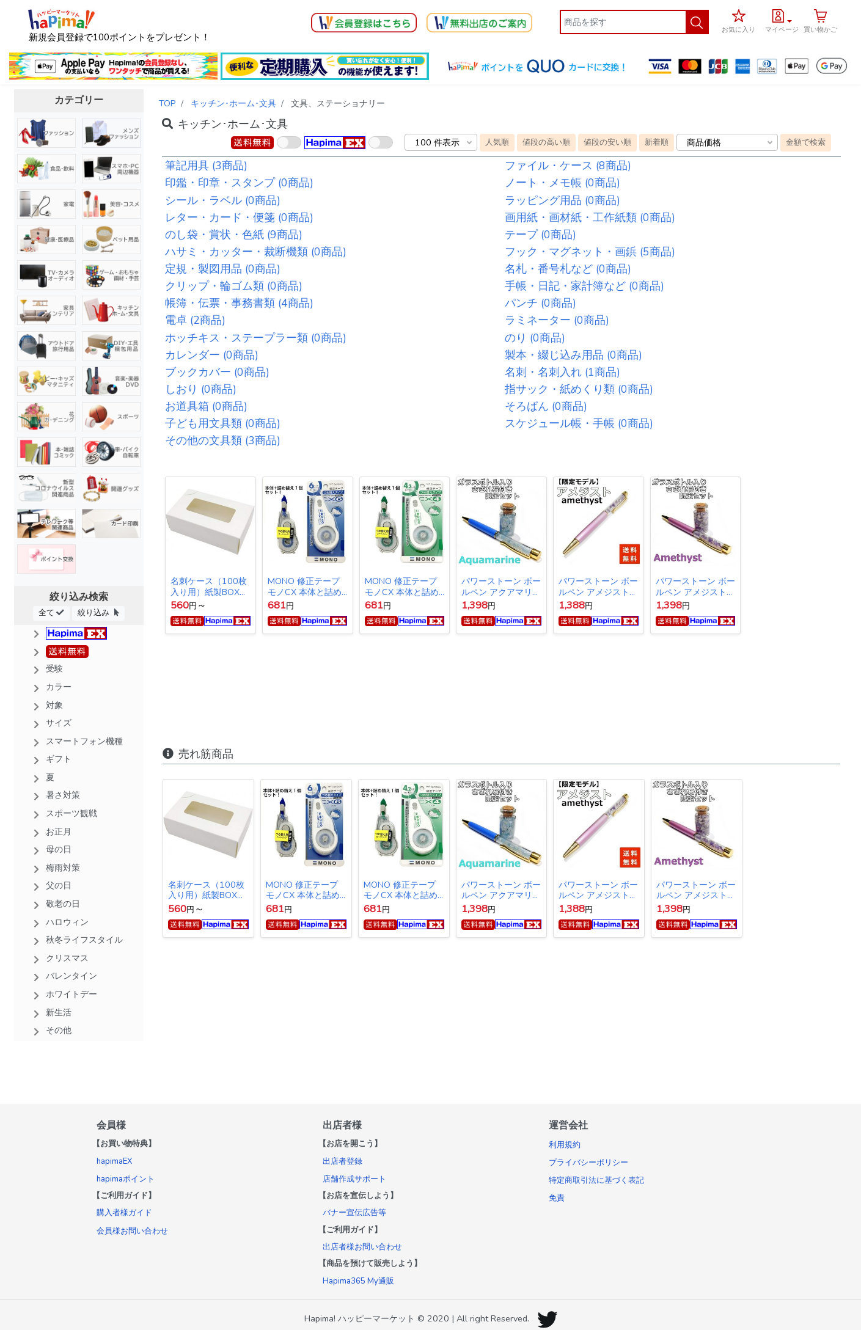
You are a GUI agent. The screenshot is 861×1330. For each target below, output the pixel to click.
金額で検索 (806, 142)
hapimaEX (114, 1161)
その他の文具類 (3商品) (222, 440)
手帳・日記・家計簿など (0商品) (584, 286)
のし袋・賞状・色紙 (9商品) (233, 234)
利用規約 (565, 1144)
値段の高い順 (546, 142)
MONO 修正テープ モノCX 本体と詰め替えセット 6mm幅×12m (305, 586)
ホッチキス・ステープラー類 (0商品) (255, 338)
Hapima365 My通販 (358, 1281)
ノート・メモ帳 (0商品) (562, 182)
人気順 (497, 142)
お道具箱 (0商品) (206, 406)
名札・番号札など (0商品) (568, 268)
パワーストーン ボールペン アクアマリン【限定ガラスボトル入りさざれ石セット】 (501, 586)
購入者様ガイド (124, 1212)
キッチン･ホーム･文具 (233, 103)
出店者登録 (342, 1161)
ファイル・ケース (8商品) (568, 165)
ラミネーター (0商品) (557, 320)
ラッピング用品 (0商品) (562, 200)
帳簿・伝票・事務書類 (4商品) (239, 303)
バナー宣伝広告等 (354, 1212)
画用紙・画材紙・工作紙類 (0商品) (590, 217)
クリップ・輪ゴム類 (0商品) (233, 286)
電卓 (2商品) (195, 320)
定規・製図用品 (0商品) (222, 268)
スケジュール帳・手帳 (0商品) (579, 423)
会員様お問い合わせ (132, 1231)
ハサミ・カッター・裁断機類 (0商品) (255, 251)
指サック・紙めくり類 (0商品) (579, 389)
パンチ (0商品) (540, 303)
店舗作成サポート (354, 1179)
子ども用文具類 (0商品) (222, 423)
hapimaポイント (126, 1179)
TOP (167, 103)
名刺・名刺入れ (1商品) (562, 372)
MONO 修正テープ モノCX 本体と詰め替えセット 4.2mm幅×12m (402, 586)
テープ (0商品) (540, 234)
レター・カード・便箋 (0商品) (239, 217)
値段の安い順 (607, 142)
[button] (782, 19)
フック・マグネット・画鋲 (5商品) (590, 251)
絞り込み (98, 612)
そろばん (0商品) (546, 406)
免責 (557, 1198)
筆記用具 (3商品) (206, 165)
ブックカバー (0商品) (217, 372)
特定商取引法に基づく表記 (596, 1180)
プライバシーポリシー (588, 1162)
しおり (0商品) (200, 389)
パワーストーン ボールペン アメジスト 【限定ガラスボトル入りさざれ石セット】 (695, 586)
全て (51, 612)
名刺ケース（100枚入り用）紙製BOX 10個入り (208, 586)
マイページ (782, 29)
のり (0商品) (535, 338)
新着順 (657, 142)
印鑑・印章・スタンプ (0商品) (239, 182)
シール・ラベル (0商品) (222, 200)
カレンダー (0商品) (211, 355)
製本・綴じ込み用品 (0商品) (573, 355)
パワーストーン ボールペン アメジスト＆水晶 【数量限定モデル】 (598, 586)
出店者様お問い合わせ (362, 1246)
